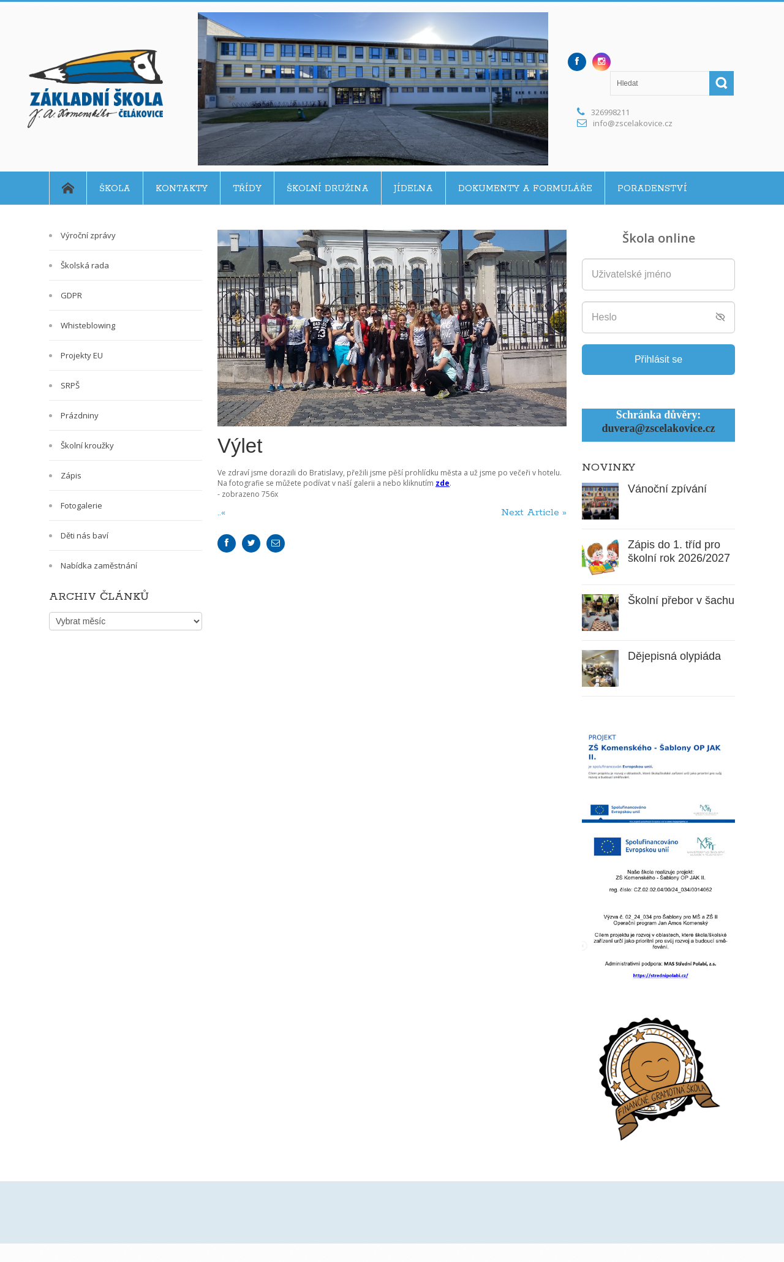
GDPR (71, 295)
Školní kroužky (87, 445)
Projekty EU (82, 355)
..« (222, 512)
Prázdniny (80, 415)
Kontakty (182, 188)
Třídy (247, 188)
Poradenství (652, 188)
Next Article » (534, 512)
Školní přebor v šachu (681, 600)
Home (67, 188)
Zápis (71, 475)
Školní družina (328, 188)
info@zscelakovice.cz (633, 123)
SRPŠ (70, 385)
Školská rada (85, 265)
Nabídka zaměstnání (99, 565)
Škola (114, 188)
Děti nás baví (84, 535)
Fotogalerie (81, 505)
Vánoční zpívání (667, 489)
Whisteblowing (88, 325)
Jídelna (413, 188)
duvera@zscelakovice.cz (658, 428)
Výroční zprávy (88, 235)
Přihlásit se (658, 359)
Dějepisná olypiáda (674, 656)
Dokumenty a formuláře (525, 188)
